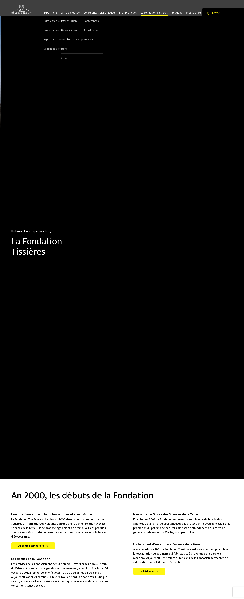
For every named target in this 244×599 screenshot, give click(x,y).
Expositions (50, 13)
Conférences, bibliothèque (99, 13)
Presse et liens (194, 12)
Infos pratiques (128, 12)
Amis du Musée (70, 13)
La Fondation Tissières (154, 12)
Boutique (177, 12)
